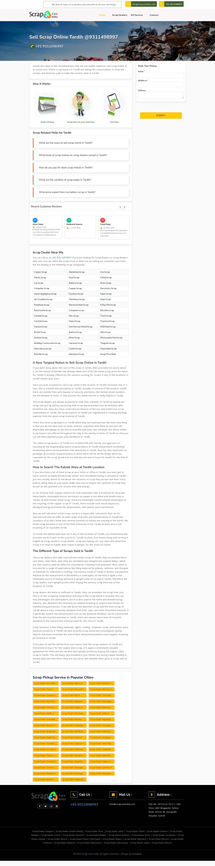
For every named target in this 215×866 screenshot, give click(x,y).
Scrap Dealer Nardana (75, 756)
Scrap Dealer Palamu (103, 762)
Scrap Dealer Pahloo (45, 756)
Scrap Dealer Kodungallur (47, 720)
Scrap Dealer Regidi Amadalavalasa (47, 738)
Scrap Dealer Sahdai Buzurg (105, 756)
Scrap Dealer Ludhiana (54, 844)
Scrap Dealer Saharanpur (104, 844)
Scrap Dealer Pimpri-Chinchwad (105, 840)
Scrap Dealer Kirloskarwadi (76, 720)
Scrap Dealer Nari (73, 695)
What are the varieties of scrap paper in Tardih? (65, 179)
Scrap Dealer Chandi (44, 768)
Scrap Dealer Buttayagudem (105, 701)
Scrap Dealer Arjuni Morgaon (47, 701)
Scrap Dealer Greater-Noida (72, 832)
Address (142, 90)
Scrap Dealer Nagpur (109, 836)
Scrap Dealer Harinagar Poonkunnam (76, 768)
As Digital (137, 859)
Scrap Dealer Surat (155, 836)
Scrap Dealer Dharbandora (76, 714)
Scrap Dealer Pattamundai (47, 707)
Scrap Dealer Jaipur (157, 844)
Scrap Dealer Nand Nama (105, 744)
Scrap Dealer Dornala (45, 750)
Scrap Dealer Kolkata (133, 836)
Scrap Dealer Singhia (74, 707)
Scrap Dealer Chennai (163, 832)
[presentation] (161, 105)
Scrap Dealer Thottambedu (105, 695)
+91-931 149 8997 (62, 257)
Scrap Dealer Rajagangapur (105, 720)
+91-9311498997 (46, 46)
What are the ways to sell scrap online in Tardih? (66, 142)
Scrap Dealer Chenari (45, 695)
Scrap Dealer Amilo (103, 714)
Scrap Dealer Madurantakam (105, 707)
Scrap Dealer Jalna (119, 832)
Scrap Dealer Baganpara (76, 701)
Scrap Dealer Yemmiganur (105, 726)
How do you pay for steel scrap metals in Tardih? (65, 167)
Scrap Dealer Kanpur (54, 840)
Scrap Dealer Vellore (74, 683)
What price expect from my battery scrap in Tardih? (67, 192)
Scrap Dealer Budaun (103, 683)
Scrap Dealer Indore (62, 836)
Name (141, 71)
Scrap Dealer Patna (140, 832)
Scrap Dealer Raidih (44, 714)
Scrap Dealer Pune (97, 832)
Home (102, 15)
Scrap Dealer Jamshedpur (132, 844)
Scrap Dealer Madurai (78, 844)
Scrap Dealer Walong (45, 775)
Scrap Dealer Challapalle (105, 750)
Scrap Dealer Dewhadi (45, 762)
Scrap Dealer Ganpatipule (76, 726)
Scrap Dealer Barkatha (104, 689)
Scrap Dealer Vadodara (157, 840)
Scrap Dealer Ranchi (77, 840)
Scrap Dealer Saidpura (75, 744)
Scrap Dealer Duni (43, 689)
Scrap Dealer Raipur (134, 840)
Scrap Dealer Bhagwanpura (47, 732)
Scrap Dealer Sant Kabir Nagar (47, 683)
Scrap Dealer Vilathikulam (76, 732)
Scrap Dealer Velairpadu (76, 781)
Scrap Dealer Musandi (75, 689)
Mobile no (143, 80)
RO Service (137, 15)
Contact (154, 15)
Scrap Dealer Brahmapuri (76, 775)
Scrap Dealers (119, 15)
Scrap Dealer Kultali (74, 738)
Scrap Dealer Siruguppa (105, 738)
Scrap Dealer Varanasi (86, 836)
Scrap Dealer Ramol (44, 781)
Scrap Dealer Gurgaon (44, 832)
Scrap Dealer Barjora (45, 726)
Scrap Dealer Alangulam (105, 775)
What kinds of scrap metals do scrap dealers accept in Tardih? (73, 155)
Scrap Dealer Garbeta (104, 768)
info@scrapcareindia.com (143, 4)
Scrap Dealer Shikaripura (105, 732)
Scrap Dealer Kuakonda (75, 750)
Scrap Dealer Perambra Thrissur (47, 744)
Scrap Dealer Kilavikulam (76, 762)
